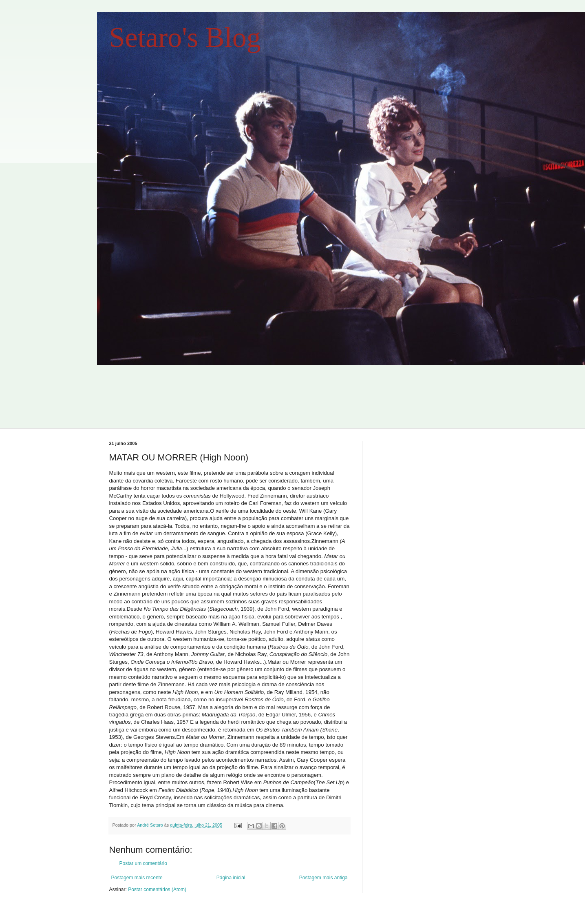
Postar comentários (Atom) (157, 889)
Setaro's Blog (185, 37)
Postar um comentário (143, 863)
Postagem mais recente (137, 878)
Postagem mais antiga (323, 878)
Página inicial (230, 878)
